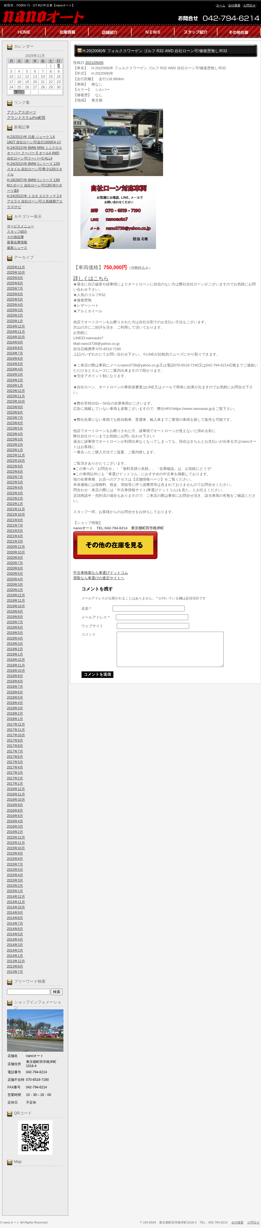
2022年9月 (15, 466)
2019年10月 (16, 606)
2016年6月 (15, 816)
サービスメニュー (20, 226)
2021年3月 (15, 541)
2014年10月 (16, 907)
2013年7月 (15, 972)
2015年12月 (16, 837)
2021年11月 (16, 509)
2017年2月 (15, 778)
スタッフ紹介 (17, 232)
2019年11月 (16, 601)
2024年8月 (15, 348)
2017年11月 (16, 730)
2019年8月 (15, 617)
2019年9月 (15, 611)
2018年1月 (15, 719)
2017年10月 (16, 735)
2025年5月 (15, 299)
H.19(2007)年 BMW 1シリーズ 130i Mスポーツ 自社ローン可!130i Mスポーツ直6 (34, 185)
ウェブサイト (92, 626)
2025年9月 (15, 278)
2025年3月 (15, 310)
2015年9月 (15, 853)
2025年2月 (15, 315)
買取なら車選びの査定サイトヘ (98, 578)
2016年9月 (15, 805)
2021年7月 (15, 525)
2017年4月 (15, 767)
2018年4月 (15, 703)
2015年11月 (16, 843)
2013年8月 (15, 966)
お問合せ (249, 5)
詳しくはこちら (91, 278)
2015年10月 (16, 848)
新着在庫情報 (17, 242)
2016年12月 (16, 789)
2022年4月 (15, 488)
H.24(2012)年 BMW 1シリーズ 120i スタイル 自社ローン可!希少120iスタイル (34, 169)
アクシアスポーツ (21, 112)
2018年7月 (15, 687)
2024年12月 (16, 326)
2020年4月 (15, 579)
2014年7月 (15, 923)
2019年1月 (15, 654)
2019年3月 (15, 644)
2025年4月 (15, 305)
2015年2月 (15, 886)
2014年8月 (15, 918)
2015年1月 (15, 891)
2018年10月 (16, 671)
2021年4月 (15, 536)
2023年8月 (15, 412)
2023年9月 (15, 407)
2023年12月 (16, 391)
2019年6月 (15, 627)
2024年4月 (15, 369)
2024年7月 (15, 353)
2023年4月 (15, 434)
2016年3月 (15, 826)
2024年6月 (15, 359)
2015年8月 (15, 859)
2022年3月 (15, 493)
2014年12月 (16, 897)
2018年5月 (15, 698)
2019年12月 (16, 595)
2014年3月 (15, 945)
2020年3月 (15, 585)
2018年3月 (15, 708)
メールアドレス (95, 617)
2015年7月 (15, 864)
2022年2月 (15, 498)
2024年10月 (16, 337)
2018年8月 (15, 681)
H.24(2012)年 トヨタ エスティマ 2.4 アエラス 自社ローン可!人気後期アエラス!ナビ (35, 201)
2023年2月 (15, 445)
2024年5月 (15, 364)
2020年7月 (15, 563)
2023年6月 (15, 423)
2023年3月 (15, 439)
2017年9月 (15, 740)
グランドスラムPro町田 (26, 118)
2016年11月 (16, 794)
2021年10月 (16, 514)
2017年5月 (15, 762)
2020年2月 (15, 590)
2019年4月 (15, 638)
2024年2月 (15, 380)
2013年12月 (16, 961)
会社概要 (234, 5)
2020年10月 (16, 552)
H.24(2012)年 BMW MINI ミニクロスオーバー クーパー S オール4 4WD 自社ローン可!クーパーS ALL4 (34, 153)
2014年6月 (15, 929)
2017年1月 (15, 784)
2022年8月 (15, 472)
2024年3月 (15, 375)
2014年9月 (15, 913)
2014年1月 (15, 956)
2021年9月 (15, 520)
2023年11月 (16, 396)
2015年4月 (15, 875)
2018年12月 (16, 660)
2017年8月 (15, 746)
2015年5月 (15, 870)
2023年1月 (15, 450)
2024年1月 (15, 385)
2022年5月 (15, 482)
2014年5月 (15, 934)
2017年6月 (15, 757)
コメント (88, 634)
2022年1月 (15, 504)
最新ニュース (17, 248)
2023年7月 (15, 418)
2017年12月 (16, 724)
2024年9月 (15, 342)
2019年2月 (15, 649)
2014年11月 (16, 902)
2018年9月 (15, 676)
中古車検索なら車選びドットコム (100, 573)
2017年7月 (15, 751)
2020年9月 (15, 558)
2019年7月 (15, 622)
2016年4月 (15, 821)
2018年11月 (16, 665)
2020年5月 (15, 574)
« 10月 (19, 92)
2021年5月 (15, 531)
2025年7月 (15, 288)
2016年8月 (15, 810)
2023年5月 (15, 428)
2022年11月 (16, 455)
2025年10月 (16, 272)
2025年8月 (15, 283)
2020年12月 (16, 547)
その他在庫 (15, 237)
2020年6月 (15, 568)
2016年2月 (15, 832)
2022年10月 (16, 461)
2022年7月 (15, 477)
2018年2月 (15, 713)
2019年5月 (15, 633)
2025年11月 (16, 267)
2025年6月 (15, 294)
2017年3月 (15, 773)
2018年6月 (15, 692)
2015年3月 (15, 880)
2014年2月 (15, 950)
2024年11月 (16, 332)
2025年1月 (15, 321)
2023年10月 (16, 401)
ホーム (220, 5)
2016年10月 (16, 800)
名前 (86, 608)
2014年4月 (15, 939)
